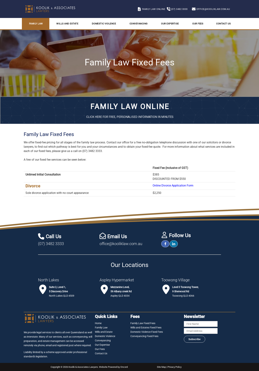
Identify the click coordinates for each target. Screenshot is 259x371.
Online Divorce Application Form (173, 185)
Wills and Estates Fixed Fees (145, 327)
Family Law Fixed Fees (142, 323)
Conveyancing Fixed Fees (144, 336)
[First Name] (201, 324)
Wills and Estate (67, 23)
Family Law (36, 23)
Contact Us (223, 23)
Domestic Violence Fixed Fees (146, 331)
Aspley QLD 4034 (121, 291)
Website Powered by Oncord (113, 367)
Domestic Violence (104, 23)
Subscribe (195, 339)
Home (98, 323)
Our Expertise (170, 23)
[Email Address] (201, 331)
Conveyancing (139, 23)
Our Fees (197, 23)
